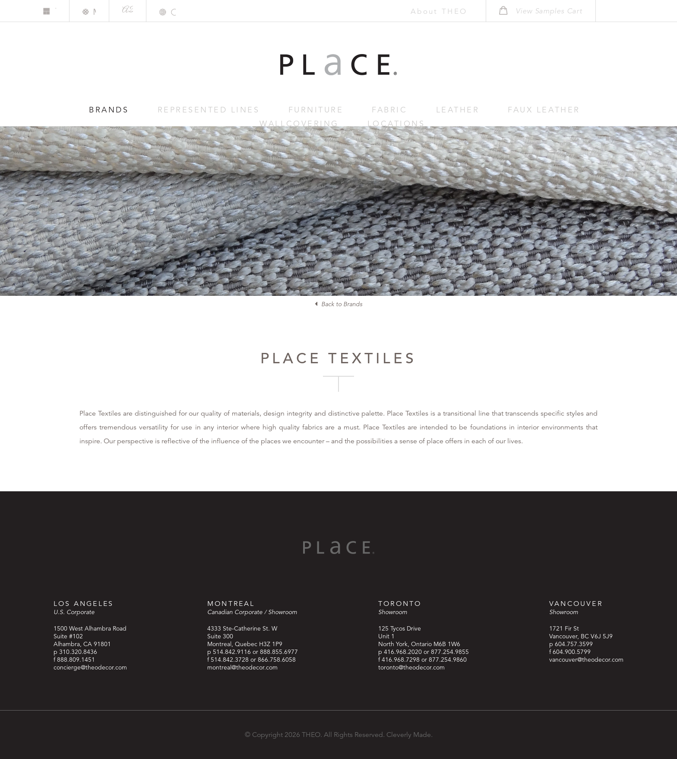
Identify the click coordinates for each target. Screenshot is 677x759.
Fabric (306, 110)
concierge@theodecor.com (90, 667)
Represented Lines (168, 110)
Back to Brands (338, 304)
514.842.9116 (232, 652)
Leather (356, 110)
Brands (91, 110)
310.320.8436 (78, 652)
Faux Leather (422, 110)
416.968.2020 (403, 652)
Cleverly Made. (409, 734)
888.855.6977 (279, 652)
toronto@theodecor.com (411, 667)
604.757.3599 (574, 644)
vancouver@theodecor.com (586, 659)
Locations (578, 110)
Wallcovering (503, 110)
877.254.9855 (450, 652)
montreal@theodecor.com (242, 667)
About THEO (425, 11)
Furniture (251, 110)
